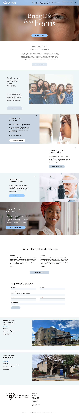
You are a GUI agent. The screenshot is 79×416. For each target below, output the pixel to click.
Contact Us (34, 405)
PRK (20, 132)
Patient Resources (36, 404)
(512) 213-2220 (6, 326)
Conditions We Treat (36, 401)
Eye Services (34, 400)
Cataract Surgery (35, 398)
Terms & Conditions (41, 412)
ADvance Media (54, 412)
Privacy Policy (35, 412)
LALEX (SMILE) (15, 132)
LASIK (10, 132)
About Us (34, 395)
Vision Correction (35, 397)
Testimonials (34, 402)
